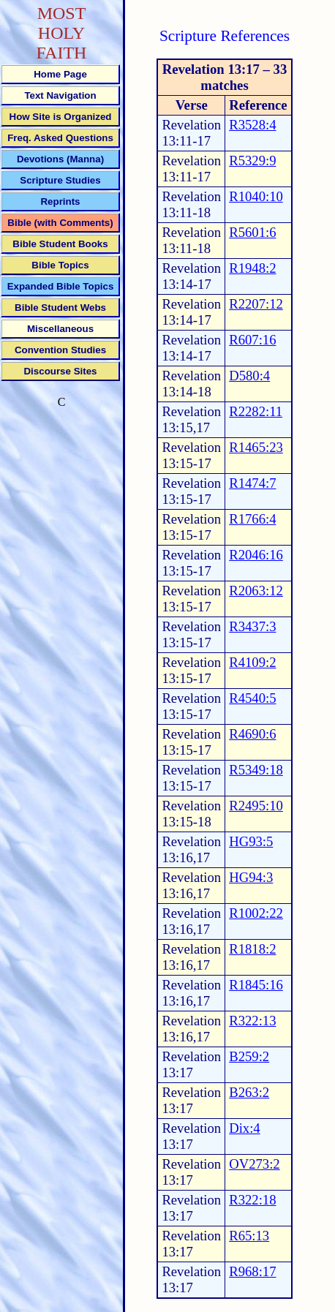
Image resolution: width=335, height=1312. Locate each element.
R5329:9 (252, 160)
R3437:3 (252, 626)
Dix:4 (244, 1128)
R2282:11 (255, 411)
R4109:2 (252, 662)
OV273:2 (254, 1164)
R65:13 (249, 1235)
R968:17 (252, 1271)
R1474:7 (252, 483)
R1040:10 (256, 196)
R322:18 (252, 1199)
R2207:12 (256, 304)
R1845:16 (256, 984)
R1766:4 (252, 519)
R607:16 (252, 339)
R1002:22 (256, 913)
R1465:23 (256, 447)
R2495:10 (256, 805)
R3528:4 (252, 124)
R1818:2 (252, 949)
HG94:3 (251, 877)
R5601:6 (252, 232)
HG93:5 (251, 841)
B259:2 (249, 1056)
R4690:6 (252, 734)
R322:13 (252, 1020)
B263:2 (249, 1092)
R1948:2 (252, 268)
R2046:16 (256, 554)
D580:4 (249, 375)
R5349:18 (256, 769)
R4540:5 (252, 698)
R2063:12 (256, 590)
